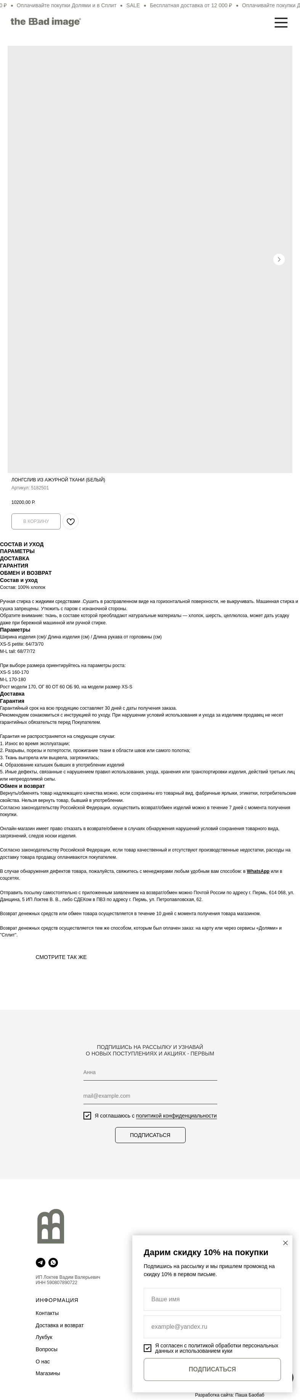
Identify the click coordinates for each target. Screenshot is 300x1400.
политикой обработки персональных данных (216, 1348)
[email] (148, 1096)
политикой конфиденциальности (174, 1116)
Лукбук (44, 1337)
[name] (148, 1073)
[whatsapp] (53, 1262)
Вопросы (47, 1349)
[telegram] (40, 1262)
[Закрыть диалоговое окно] (285, 1243)
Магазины (48, 1373)
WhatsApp (258, 871)
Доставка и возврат (60, 1325)
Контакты (47, 1313)
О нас (43, 1361)
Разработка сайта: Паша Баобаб (230, 1395)
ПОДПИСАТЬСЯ (148, 1135)
